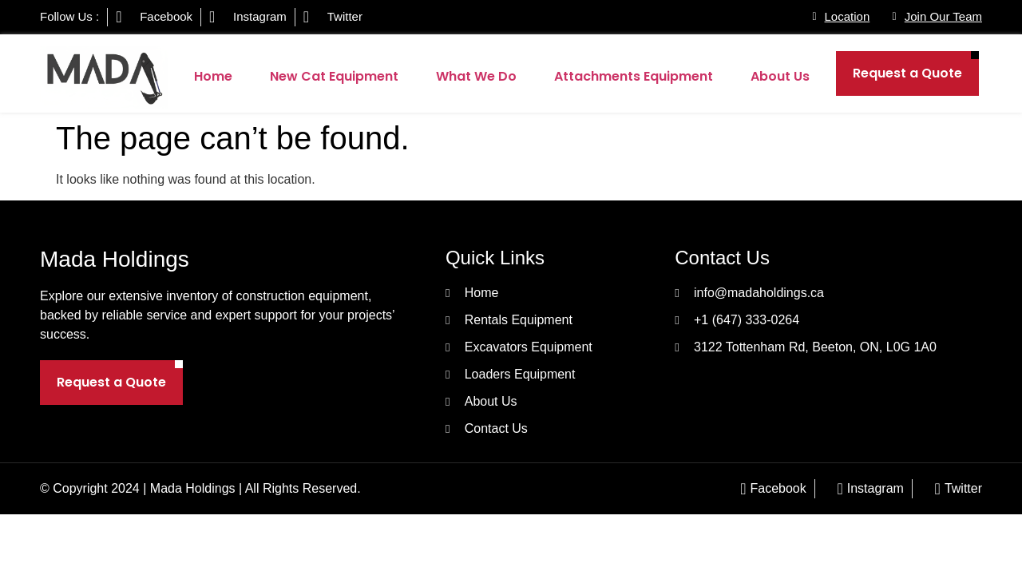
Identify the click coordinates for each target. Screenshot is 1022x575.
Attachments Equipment (633, 76)
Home (213, 76)
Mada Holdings (114, 259)
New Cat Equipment (334, 76)
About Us (780, 76)
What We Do (476, 76)
